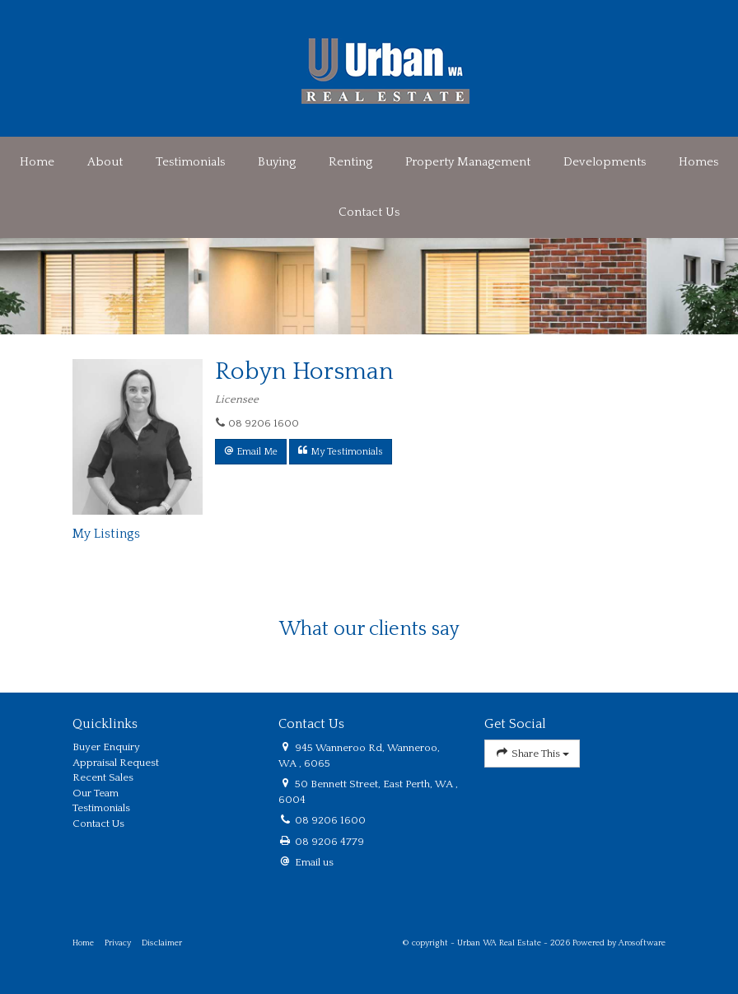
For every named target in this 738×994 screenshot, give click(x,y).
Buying (277, 162)
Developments (604, 162)
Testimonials (190, 162)
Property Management (467, 162)
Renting (350, 162)
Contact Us (369, 212)
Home (37, 162)
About (105, 162)
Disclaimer (162, 943)
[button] (251, 451)
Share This (532, 753)
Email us (314, 862)
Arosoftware (642, 943)
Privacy (118, 943)
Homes (698, 162)
